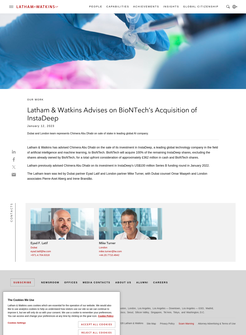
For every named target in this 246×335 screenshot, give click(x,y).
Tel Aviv (167, 312)
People (95, 6)
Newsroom (50, 282)
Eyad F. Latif (39, 243)
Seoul (130, 312)
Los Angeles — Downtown (166, 308)
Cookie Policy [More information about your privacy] (106, 327)
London (103, 247)
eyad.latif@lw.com (41, 251)
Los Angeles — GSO (193, 308)
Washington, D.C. (195, 312)
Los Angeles (144, 308)
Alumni (142, 282)
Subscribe (22, 282)
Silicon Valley (142, 312)
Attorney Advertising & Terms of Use (217, 323)
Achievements (146, 6)
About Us (123, 282)
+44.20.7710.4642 (109, 255)
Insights (171, 6)
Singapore (156, 312)
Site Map (151, 323)
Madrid (209, 308)
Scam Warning (186, 323)
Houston (121, 308)
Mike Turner (107, 243)
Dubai (34, 247)
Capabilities (117, 6)
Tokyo (176, 312)
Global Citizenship (200, 6)
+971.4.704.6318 (40, 255)
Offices (71, 282)
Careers (160, 282)
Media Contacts (96, 282)
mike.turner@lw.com (110, 251)
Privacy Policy (167, 323)
